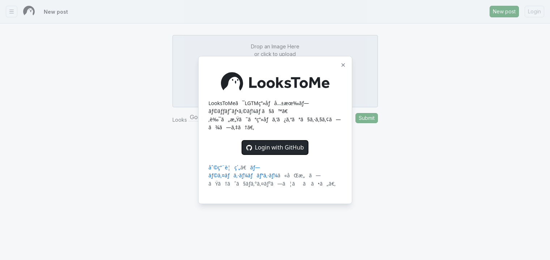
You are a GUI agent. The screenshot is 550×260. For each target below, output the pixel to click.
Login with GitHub (275, 147)
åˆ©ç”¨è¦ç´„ (224, 167)
